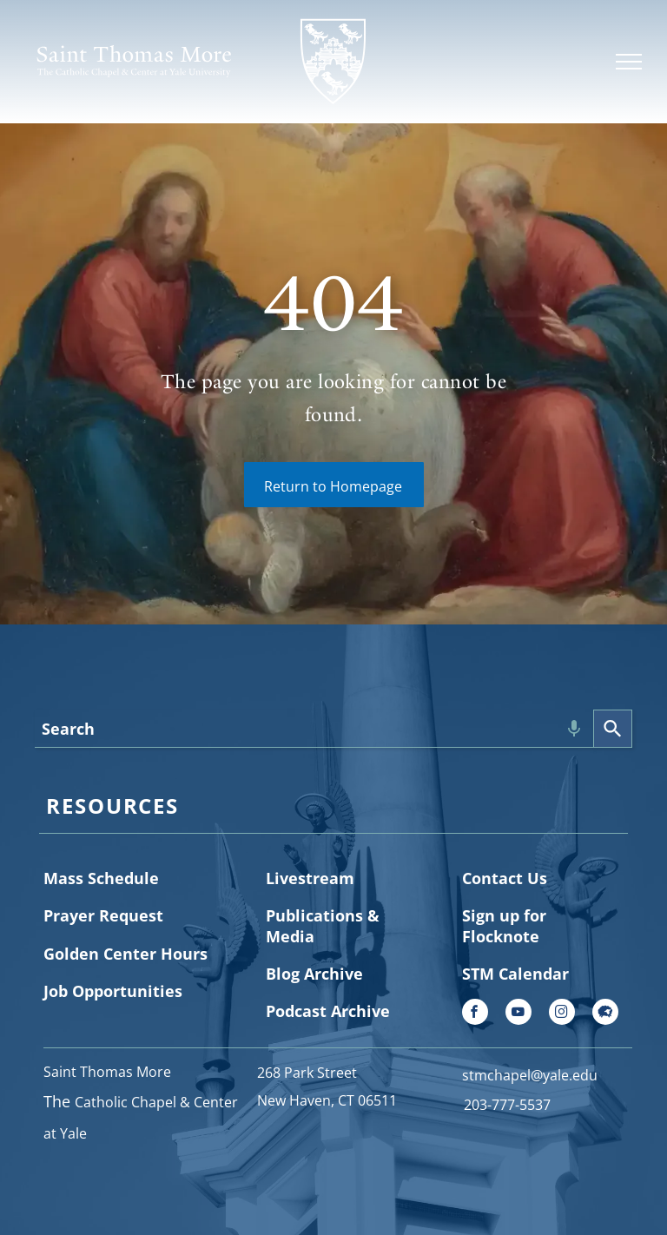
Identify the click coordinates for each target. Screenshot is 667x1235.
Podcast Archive (328, 1011)
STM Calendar (515, 973)
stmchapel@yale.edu (530, 1075)
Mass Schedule (101, 878)
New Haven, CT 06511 (327, 1100)
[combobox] (314, 729)
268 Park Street (307, 1072)
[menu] (628, 61)
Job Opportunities (112, 991)
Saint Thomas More (107, 1071)
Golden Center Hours (125, 953)
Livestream (310, 878)
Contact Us (504, 878)
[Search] (612, 729)
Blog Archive (314, 973)
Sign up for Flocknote (504, 926)
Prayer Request (103, 915)
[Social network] (605, 1014)
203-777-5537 (507, 1104)
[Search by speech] (574, 728)
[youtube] (518, 1014)
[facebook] (475, 1014)
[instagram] (562, 1014)
